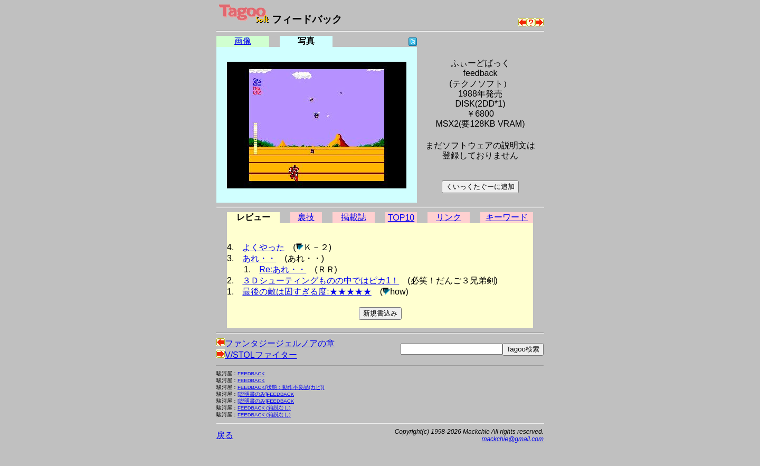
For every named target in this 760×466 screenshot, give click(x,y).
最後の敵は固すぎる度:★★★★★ (306, 291)
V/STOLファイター (256, 354)
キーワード (507, 217)
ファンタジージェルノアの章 (275, 343)
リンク (448, 217)
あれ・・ (259, 258)
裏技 (306, 217)
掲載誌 (353, 217)
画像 (242, 40)
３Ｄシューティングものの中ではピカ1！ (320, 280)
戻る (224, 435)
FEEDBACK (251, 373)
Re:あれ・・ (282, 269)
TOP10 (401, 217)
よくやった (263, 247)
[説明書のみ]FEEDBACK (266, 394)
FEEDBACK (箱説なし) (264, 408)
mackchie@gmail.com (512, 439)
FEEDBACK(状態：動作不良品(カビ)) (281, 387)
